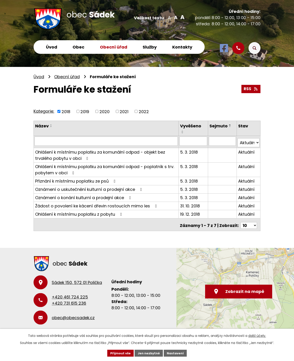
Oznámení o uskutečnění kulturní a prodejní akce (89, 187)
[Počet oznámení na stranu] (248, 222)
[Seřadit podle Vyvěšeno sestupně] (183, 133)
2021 (124, 111)
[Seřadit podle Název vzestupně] (51, 125)
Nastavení (177, 352)
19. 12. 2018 (190, 212)
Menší (169, 17)
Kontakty (182, 47)
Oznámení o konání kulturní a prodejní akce (84, 196)
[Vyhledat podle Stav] (249, 141)
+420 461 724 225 (70, 293)
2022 (144, 111)
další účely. (257, 335)
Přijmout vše (118, 352)
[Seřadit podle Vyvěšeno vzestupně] (183, 131)
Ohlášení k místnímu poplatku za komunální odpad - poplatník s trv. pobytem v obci (104, 168)
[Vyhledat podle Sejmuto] (222, 141)
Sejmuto (219, 126)
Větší (181, 17)
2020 (104, 111)
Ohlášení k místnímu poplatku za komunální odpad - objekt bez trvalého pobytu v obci (100, 153)
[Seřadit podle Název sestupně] (51, 127)
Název (42, 126)
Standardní (175, 17)
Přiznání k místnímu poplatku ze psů (76, 179)
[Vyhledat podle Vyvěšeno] (194, 141)
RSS (250, 88)
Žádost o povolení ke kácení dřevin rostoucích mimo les (96, 204)
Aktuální (246, 150)
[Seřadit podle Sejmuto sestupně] (230, 127)
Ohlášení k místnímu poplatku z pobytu (79, 212)
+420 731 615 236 (69, 300)
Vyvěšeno (191, 126)
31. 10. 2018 (190, 204)
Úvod (51, 47)
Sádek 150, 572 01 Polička (77, 279)
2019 (84, 111)
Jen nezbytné (149, 352)
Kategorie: (44, 111)
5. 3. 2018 (189, 150)
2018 (66, 111)
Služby (150, 47)
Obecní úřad (113, 47)
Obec (78, 47)
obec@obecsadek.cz (73, 314)
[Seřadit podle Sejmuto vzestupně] (230, 125)
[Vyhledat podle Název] (106, 141)
